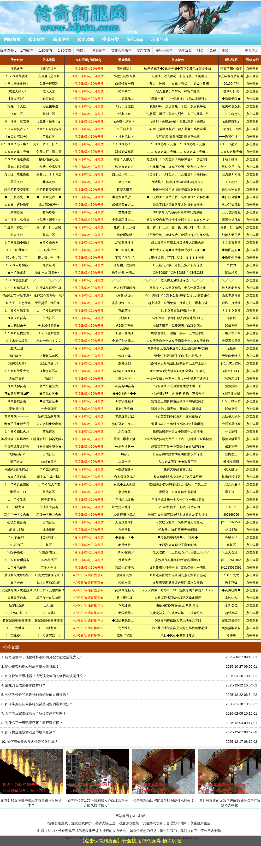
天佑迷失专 (17, 378)
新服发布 (61, 39)
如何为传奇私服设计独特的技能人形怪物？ (37, 695)
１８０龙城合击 (17, 628)
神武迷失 (16, 68)
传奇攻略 (86, 39)
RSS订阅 (139, 816)
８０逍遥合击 (16, 477)
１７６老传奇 (16, 567)
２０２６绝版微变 (16, 159)
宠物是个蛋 (17, 409)
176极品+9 (16, 537)
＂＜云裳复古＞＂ (16, 129)
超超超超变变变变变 (17, 620)
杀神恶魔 (16, 212)
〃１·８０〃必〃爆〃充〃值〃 (21, 144)
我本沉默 (185, 50)
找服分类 (110, 39)
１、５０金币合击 (16, 560)
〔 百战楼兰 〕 (16, 635)
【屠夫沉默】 (16, 99)
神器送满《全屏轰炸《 (16, 439)
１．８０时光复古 (16, 310)
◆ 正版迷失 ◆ (16, 197)
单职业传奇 (164, 50)
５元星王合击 (16, 598)
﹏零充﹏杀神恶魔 (16, 167)
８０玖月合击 (16, 318)
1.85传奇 (64, 50)
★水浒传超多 (16, 273)
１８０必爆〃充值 (16, 152)
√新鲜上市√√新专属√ (16, 295)
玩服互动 (159, 39)
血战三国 (16, 348)
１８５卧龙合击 (17, 507)
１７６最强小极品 (16, 242)
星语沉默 (16, 182)
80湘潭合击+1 (16, 492)
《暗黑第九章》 (17, 363)
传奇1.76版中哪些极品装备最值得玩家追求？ (31, 778)
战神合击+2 (17, 454)
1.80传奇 (45, 50)
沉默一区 (16, 114)
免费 (212, 50)
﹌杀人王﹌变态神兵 (17, 303)
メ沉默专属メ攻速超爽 (16, 590)
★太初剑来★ (16, 325)
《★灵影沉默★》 (16, 136)
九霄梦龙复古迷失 (16, 446)
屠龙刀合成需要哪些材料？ (25, 685)
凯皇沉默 (16, 235)
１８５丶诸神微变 (16, 204)
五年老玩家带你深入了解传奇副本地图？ (35, 713)
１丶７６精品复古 (16, 288)
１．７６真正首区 (16, 484)
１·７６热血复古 (16, 280)
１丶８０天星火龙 (16, 371)
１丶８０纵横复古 (16, 333)
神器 (224, 50)
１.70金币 (16, 545)
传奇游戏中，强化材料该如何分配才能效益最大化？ (44, 657)
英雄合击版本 (121, 50)
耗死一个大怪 (16, 106)
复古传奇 (99, 50)
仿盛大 (81, 50)
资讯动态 (135, 39)
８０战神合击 (16, 386)
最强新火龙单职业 (16, 575)
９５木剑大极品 (17, 341)
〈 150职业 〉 (16, 613)
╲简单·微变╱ (16, 552)
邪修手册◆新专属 (16, 424)
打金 (200, 50)
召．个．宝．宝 (17, 257)
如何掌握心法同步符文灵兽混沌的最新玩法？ (39, 704)
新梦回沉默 (17, 605)
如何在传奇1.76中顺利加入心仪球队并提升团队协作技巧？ (97, 778)
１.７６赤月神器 (16, 265)
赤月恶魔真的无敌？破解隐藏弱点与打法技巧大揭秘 (229, 778)
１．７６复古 (16, 499)
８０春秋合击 (16, 401)
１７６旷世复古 (17, 250)
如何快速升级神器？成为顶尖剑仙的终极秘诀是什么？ (45, 676)
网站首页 (12, 39)
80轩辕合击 (17, 356)
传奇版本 (36, 39)
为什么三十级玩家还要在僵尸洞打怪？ (34, 723)
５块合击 (16, 583)
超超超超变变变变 (16, 189)
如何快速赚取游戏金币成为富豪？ (30, 732)
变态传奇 (143, 50)
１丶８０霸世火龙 (16, 431)
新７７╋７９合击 (16, 514)
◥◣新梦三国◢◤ (16, 393)
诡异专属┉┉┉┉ (16, 416)
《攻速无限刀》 (17, 91)
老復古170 (16, 530)
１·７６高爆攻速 (16, 76)
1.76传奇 (27, 50)
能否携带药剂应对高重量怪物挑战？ (32, 666)
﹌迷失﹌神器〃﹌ (16, 227)
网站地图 (122, 816)
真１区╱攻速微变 (16, 174)
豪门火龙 (16, 462)
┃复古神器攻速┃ (16, 84)
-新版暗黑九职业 (16, 469)
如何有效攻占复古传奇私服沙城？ (32, 742)
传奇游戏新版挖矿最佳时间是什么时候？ (163, 775)
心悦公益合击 (16, 522)
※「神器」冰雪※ (16, 121)
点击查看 (252, 68)
